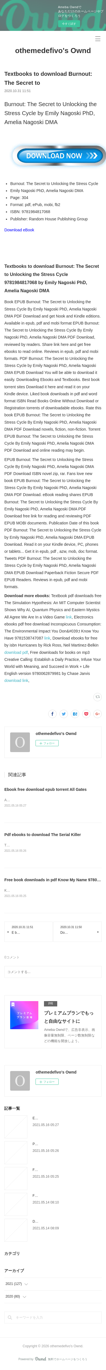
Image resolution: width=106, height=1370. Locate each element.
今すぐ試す (69, 23)
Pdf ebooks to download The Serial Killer (42, 835)
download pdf (16, 652)
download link (16, 680)
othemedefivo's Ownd (53, 50)
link (69, 617)
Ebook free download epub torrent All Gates (45, 789)
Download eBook (19, 230)
